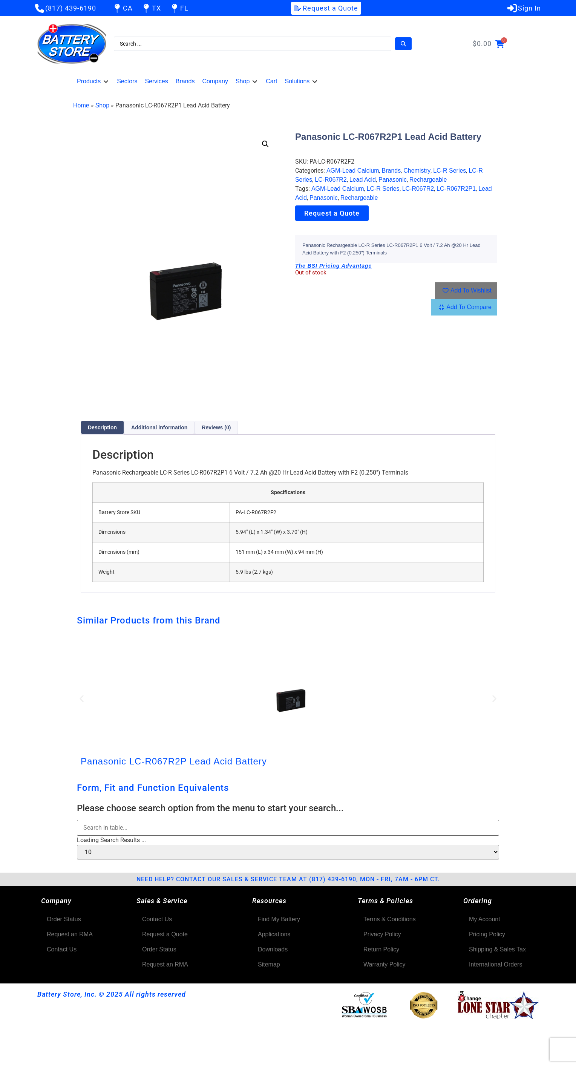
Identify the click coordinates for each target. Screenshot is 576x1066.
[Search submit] (403, 43)
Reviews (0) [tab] (216, 427)
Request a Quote (332, 213)
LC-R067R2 (330, 179)
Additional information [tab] (159, 427)
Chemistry (416, 170)
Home (81, 105)
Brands (391, 170)
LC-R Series (449, 170)
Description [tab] (102, 427)
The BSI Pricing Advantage (333, 266)
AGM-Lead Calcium (352, 170)
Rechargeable (428, 179)
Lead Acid (362, 179)
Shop (102, 105)
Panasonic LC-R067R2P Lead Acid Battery (174, 761)
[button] (93, 81)
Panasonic (392, 179)
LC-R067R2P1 (456, 188)
